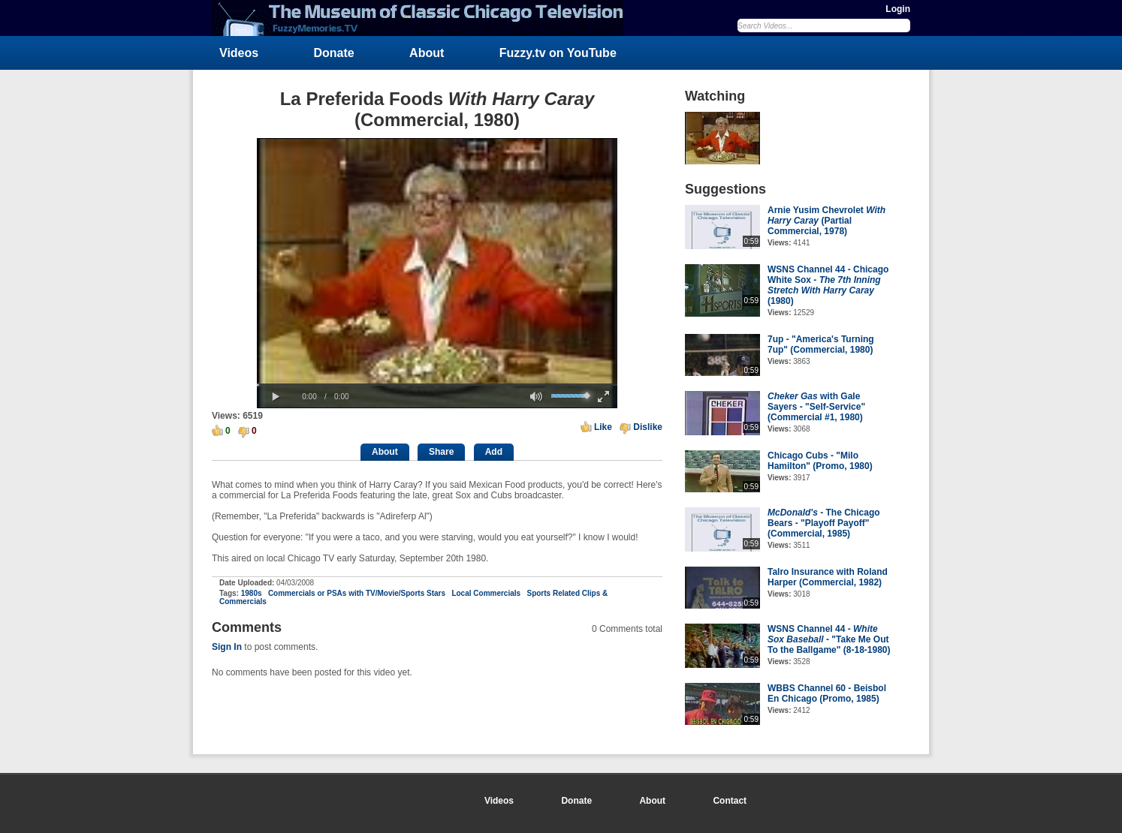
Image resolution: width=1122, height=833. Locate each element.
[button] (275, 397)
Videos (238, 53)
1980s (251, 593)
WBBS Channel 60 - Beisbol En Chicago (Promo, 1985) (827, 693)
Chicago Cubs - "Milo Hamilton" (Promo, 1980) (820, 460)
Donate (334, 53)
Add (493, 452)
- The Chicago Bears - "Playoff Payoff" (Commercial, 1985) (824, 523)
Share (441, 452)
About (426, 53)
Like (603, 427)
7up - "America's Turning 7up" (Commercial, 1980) (821, 344)
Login (897, 9)
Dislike (647, 427)
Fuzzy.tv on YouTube (558, 53)
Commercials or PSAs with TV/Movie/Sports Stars (356, 593)
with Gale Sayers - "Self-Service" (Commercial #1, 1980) (816, 407)
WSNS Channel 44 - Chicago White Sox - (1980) (828, 285)
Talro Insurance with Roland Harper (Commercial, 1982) (828, 577)
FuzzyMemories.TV (423, 18)
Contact (729, 800)
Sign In (227, 647)
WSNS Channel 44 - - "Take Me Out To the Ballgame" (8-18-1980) (829, 639)
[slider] (437, 384)
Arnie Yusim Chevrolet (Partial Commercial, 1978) (826, 220)
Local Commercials (485, 593)
